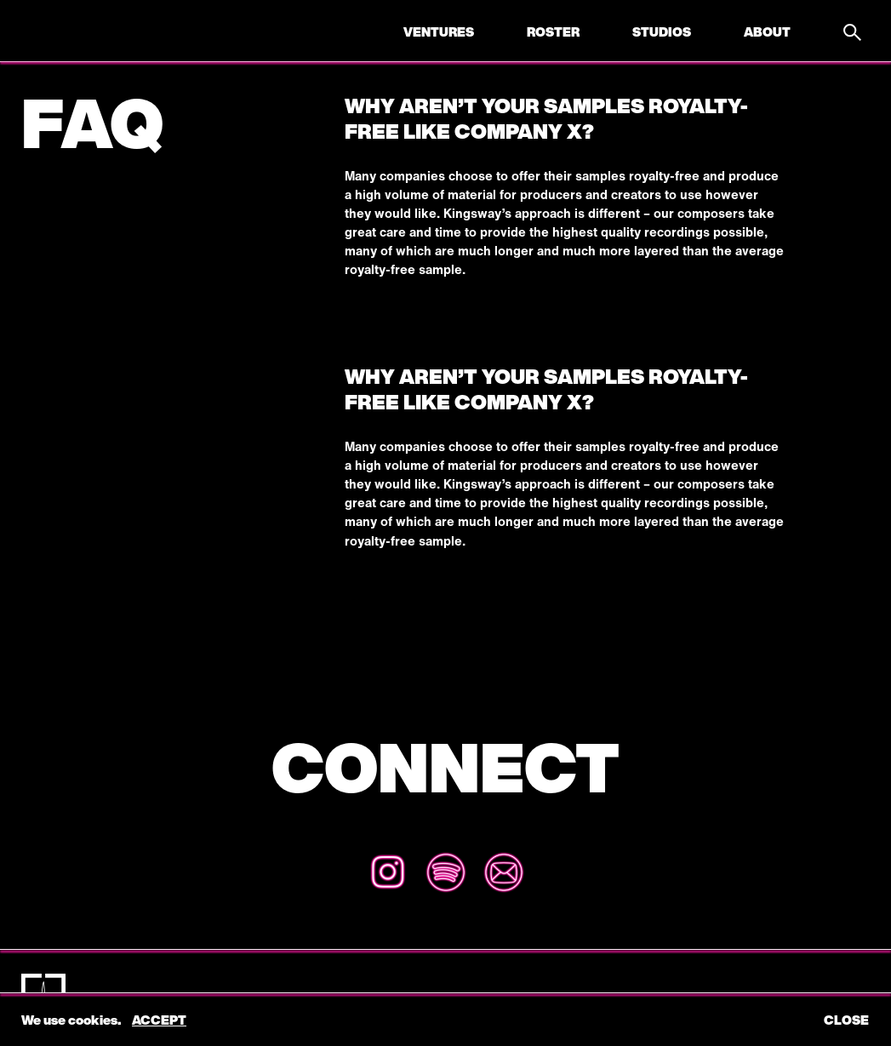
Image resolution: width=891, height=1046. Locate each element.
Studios (661, 31)
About (767, 31)
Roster (553, 31)
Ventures (438, 31)
